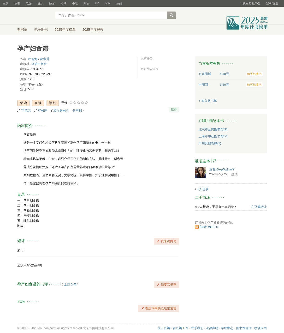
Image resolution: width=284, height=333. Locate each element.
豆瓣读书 (34, 16)
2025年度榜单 (65, 29)
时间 (108, 3)
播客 (52, 3)
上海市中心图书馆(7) (213, 136)
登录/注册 (272, 3)
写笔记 (26, 110)
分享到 (77, 110)
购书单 (22, 29)
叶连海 (32, 59)
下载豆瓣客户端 (250, 3)
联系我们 (197, 328)
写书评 (42, 110)
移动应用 (260, 328)
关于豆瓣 (164, 328)
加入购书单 (61, 110)
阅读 (86, 3)
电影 (29, 3)
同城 (63, 3)
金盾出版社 (39, 64)
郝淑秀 (44, 59)
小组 (75, 3)
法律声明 (212, 328)
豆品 (119, 3)
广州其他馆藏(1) (210, 143)
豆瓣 (6, 3)
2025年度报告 (93, 29)
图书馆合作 (244, 328)
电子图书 (41, 29)
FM (97, 3)
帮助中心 (227, 328)
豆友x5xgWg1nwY (221, 169)
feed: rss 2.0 (209, 227)
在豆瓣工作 (180, 328)
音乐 (40, 3)
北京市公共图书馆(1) (213, 129)
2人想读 (202, 189)
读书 (17, 3)
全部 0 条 (70, 284)
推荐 (174, 109)
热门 (20, 250)
